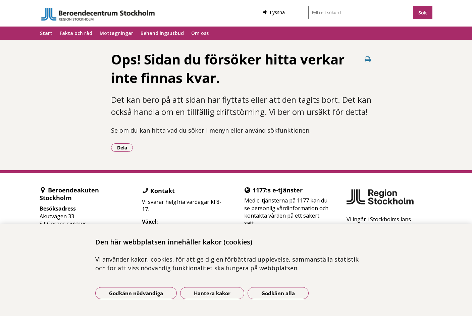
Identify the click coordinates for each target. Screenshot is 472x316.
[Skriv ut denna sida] (368, 59)
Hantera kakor (212, 293)
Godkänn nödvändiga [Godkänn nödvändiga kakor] (136, 293)
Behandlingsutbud (162, 33)
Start (46, 33)
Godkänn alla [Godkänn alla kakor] (278, 293)
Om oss (200, 33)
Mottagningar (116, 33)
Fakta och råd (76, 33)
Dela (125, 147)
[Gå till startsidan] (98, 14)
